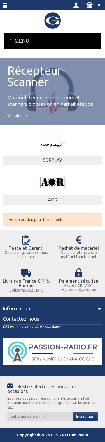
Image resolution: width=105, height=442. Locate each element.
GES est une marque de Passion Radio (31, 326)
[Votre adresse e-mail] (40, 416)
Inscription (85, 416)
